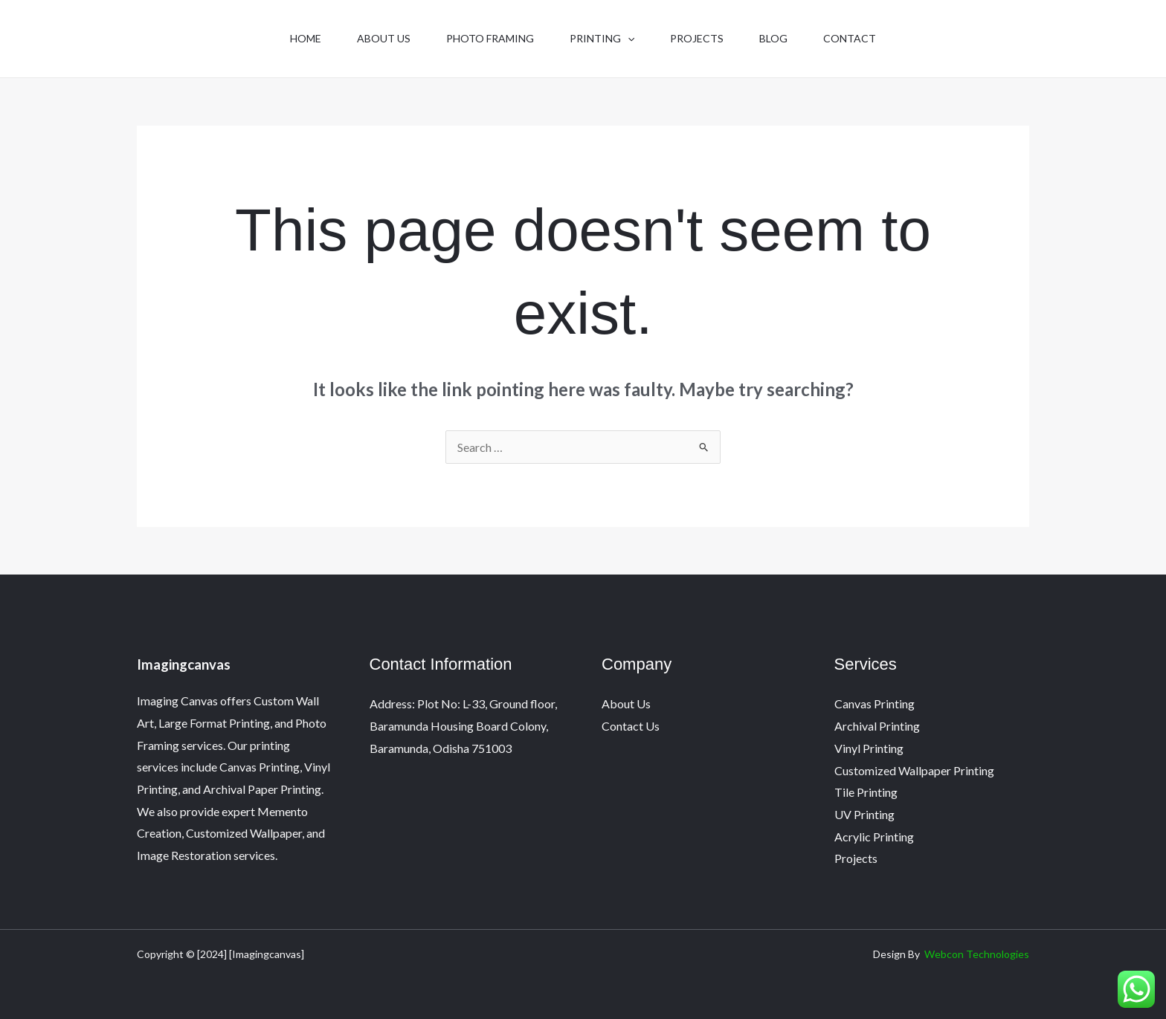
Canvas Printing (874, 703)
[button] (627, 38)
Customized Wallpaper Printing (914, 770)
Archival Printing (877, 726)
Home (305, 38)
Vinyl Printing (869, 748)
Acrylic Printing (874, 836)
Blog (773, 38)
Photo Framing (490, 38)
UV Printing (864, 814)
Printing (602, 38)
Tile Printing (866, 792)
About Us (383, 38)
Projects (697, 38)
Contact (849, 38)
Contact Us (631, 726)
